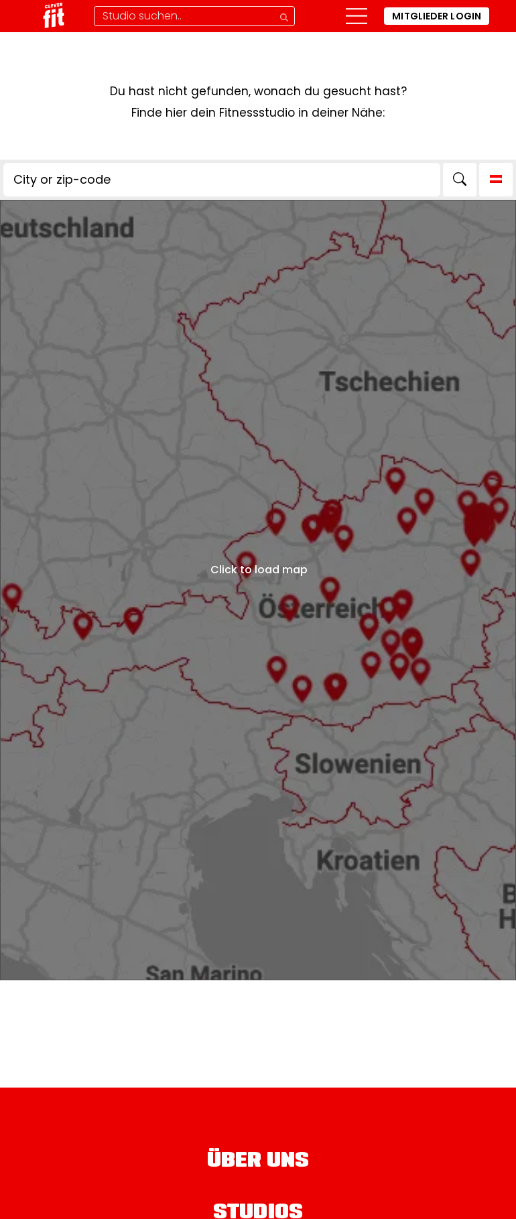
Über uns (258, 1162)
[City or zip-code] (221, 179)
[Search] (459, 179)
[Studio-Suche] (194, 16)
